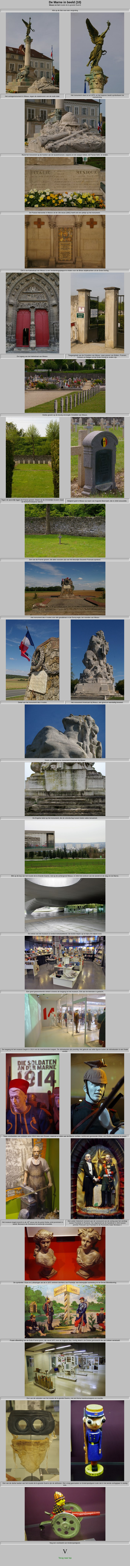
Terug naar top (64, 1558)
